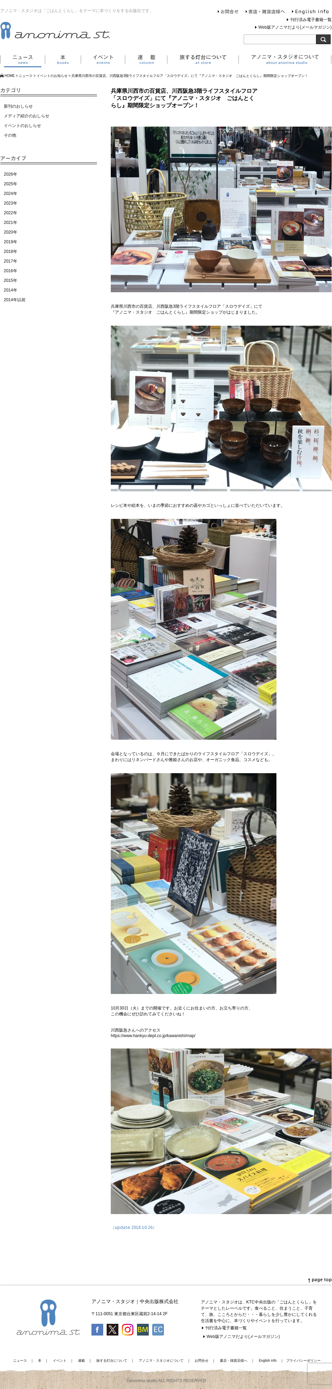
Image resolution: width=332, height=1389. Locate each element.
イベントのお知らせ (52, 76)
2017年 (10, 261)
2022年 (10, 212)
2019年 (10, 241)
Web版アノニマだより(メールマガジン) (295, 27)
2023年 (10, 203)
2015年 (10, 280)
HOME (9, 76)
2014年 (10, 290)
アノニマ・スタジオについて (284, 60)
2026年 (10, 174)
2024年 (10, 193)
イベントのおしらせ (22, 125)
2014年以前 (15, 299)
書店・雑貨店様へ (265, 12)
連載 (146, 60)
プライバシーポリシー (303, 1360)
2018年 (10, 251)
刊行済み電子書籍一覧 (311, 19)
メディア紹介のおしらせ (26, 116)
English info (310, 12)
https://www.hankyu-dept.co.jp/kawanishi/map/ (153, 1035)
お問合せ (228, 12)
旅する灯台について (202, 60)
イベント (103, 60)
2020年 (10, 232)
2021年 (10, 222)
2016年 (10, 270)
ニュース (22, 60)
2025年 (10, 183)
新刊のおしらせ (18, 106)
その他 (10, 135)
